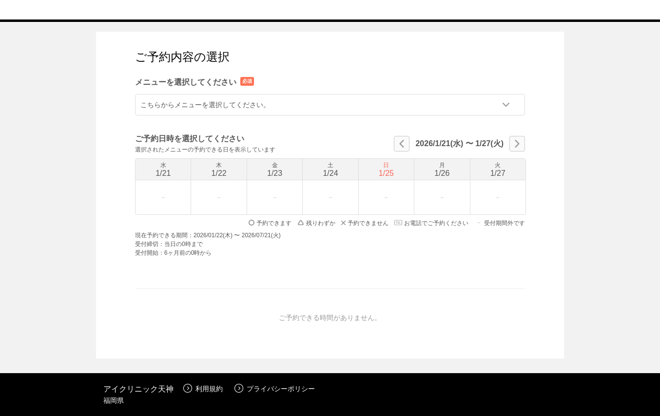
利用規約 (203, 389)
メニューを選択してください (185, 82)
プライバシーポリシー (274, 389)
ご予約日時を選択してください (189, 139)
